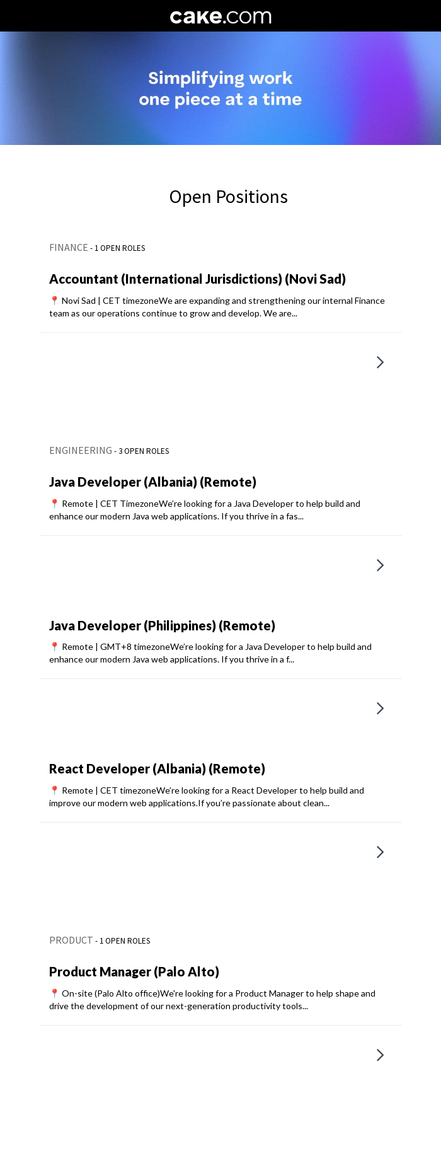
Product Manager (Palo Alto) (134, 971)
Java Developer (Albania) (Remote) (152, 481)
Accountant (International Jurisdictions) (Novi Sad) (197, 278)
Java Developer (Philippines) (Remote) (162, 625)
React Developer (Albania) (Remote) (157, 768)
